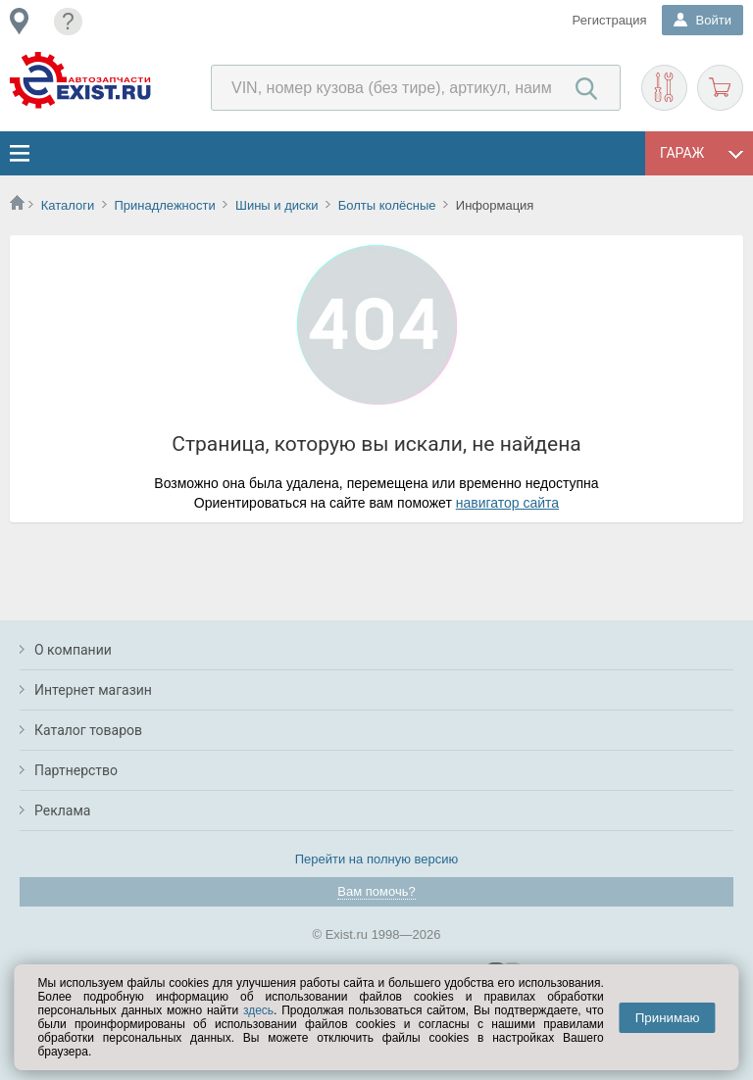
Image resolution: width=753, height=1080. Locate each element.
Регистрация (610, 20)
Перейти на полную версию (377, 859)
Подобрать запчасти (664, 88)
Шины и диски (276, 205)
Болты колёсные (387, 205)
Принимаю (667, 1017)
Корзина (720, 88)
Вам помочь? (376, 891)
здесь (258, 1010)
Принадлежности (164, 205)
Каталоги (68, 205)
